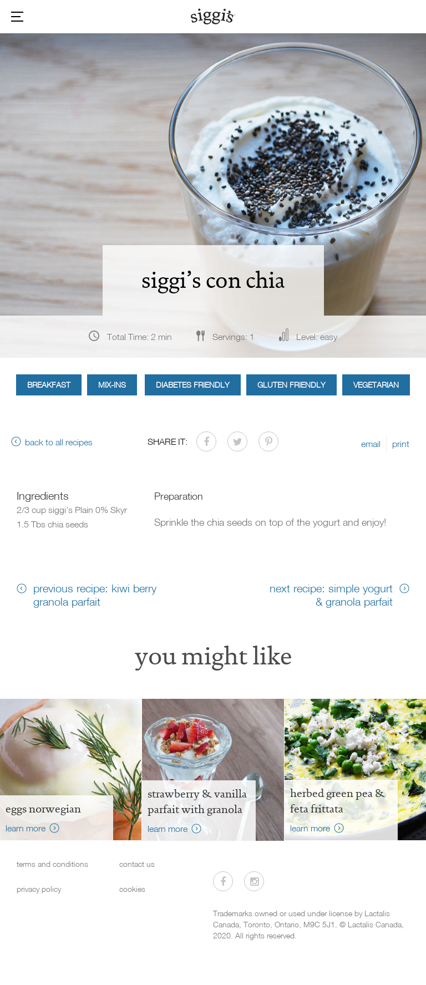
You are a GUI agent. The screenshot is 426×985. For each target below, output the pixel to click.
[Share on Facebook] (206, 441)
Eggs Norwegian (43, 808)
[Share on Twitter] (237, 441)
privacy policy (39, 888)
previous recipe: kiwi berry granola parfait (94, 594)
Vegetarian (376, 384)
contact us (137, 864)
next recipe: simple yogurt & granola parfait (331, 594)
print (400, 443)
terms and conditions (52, 864)
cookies (132, 888)
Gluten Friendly (291, 384)
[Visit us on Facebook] (223, 881)
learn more (25, 828)
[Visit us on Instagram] (254, 881)
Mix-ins (112, 384)
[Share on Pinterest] (268, 441)
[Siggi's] (213, 16)
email (371, 443)
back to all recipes (59, 442)
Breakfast (48, 384)
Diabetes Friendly (193, 384)
